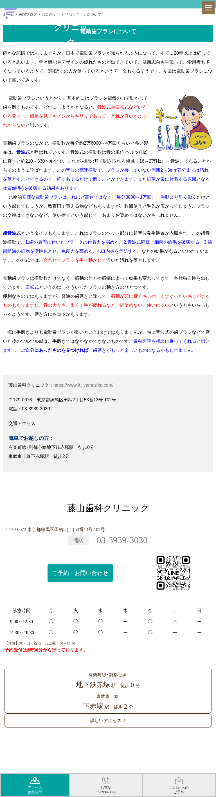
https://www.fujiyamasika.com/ (83, 385)
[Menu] (208, 7)
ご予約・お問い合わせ (80, 573)
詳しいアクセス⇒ (108, 720)
